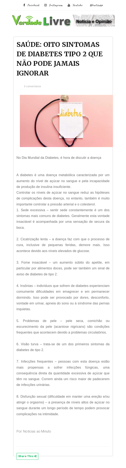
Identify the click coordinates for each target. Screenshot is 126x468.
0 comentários (32, 86)
